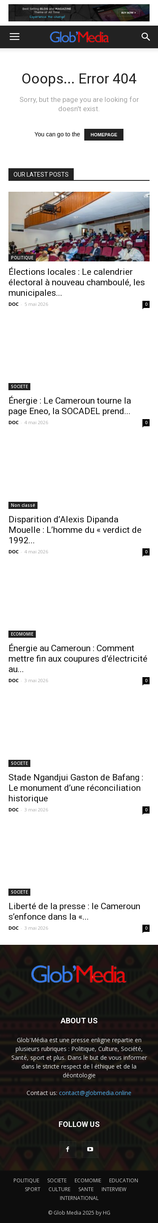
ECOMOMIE (22, 634)
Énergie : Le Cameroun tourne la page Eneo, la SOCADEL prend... (69, 406)
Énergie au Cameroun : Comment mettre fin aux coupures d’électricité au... (77, 658)
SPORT (32, 1189)
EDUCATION (123, 1180)
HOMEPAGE (104, 134)
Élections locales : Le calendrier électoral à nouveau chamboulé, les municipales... (76, 282)
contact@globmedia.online (95, 1093)
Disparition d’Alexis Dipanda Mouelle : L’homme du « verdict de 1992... (75, 529)
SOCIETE (19, 386)
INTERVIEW (114, 1189)
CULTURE (59, 1189)
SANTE (86, 1189)
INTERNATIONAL (79, 1198)
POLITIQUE (22, 258)
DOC (13, 304)
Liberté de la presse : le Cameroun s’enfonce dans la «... (74, 911)
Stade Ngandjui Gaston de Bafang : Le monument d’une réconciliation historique (75, 787)
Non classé (23, 505)
